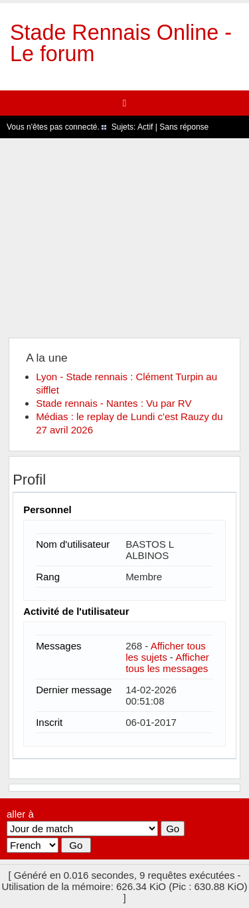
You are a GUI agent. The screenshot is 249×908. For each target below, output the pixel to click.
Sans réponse (183, 127)
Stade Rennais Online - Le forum (121, 43)
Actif (145, 127)
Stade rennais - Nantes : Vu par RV (113, 403)
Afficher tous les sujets (165, 651)
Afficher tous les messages (167, 662)
